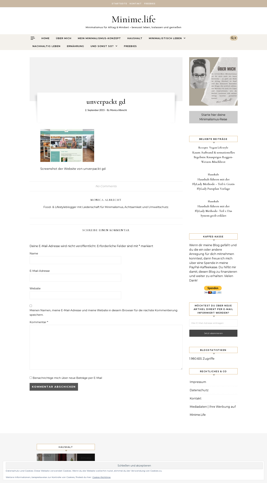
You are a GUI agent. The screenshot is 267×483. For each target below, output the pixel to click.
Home (45, 38)
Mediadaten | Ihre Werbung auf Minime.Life (213, 410)
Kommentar (39, 322)
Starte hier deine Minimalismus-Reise (213, 117)
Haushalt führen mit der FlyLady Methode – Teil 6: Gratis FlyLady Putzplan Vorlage (213, 184)
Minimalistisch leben (165, 38)
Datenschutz (199, 390)
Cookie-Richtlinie (101, 477)
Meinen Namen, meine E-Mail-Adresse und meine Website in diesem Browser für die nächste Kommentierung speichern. (103, 312)
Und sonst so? (102, 46)
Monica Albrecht (118, 110)
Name (34, 253)
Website (35, 288)
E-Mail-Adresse (40, 271)
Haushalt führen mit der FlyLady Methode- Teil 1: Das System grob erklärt (213, 210)
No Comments (106, 186)
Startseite (119, 3)
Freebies (149, 3)
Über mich (63, 38)
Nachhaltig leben (46, 46)
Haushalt (134, 38)
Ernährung (75, 46)
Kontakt (136, 3)
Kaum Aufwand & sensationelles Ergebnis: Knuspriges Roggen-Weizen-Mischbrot (213, 157)
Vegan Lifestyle (218, 147)
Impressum (198, 382)
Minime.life (134, 19)
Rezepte (203, 147)
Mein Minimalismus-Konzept (99, 38)
